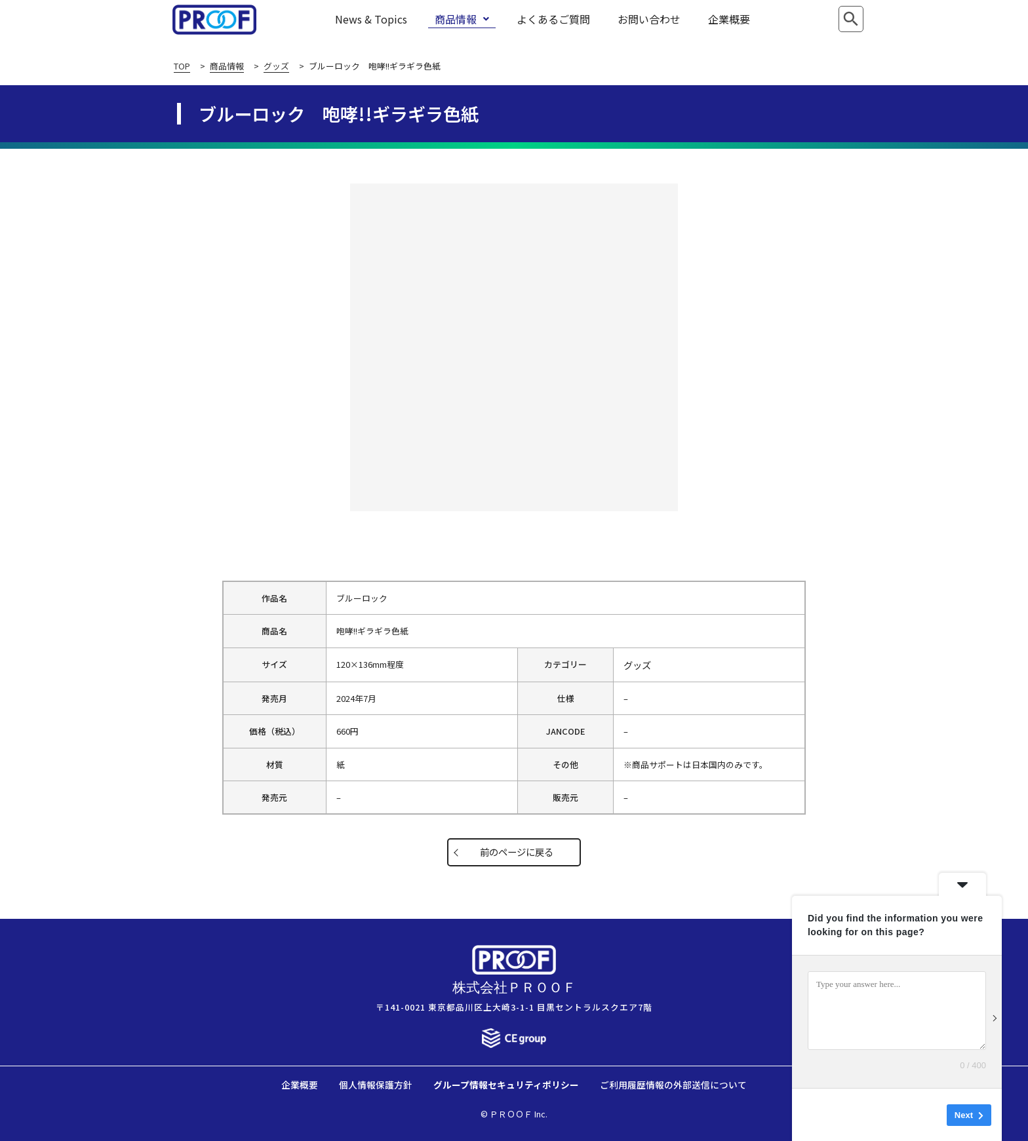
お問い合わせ (649, 19)
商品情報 (462, 19)
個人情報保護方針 (375, 1084)
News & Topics (371, 19)
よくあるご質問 (553, 19)
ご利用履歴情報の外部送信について (673, 1084)
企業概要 (729, 19)
